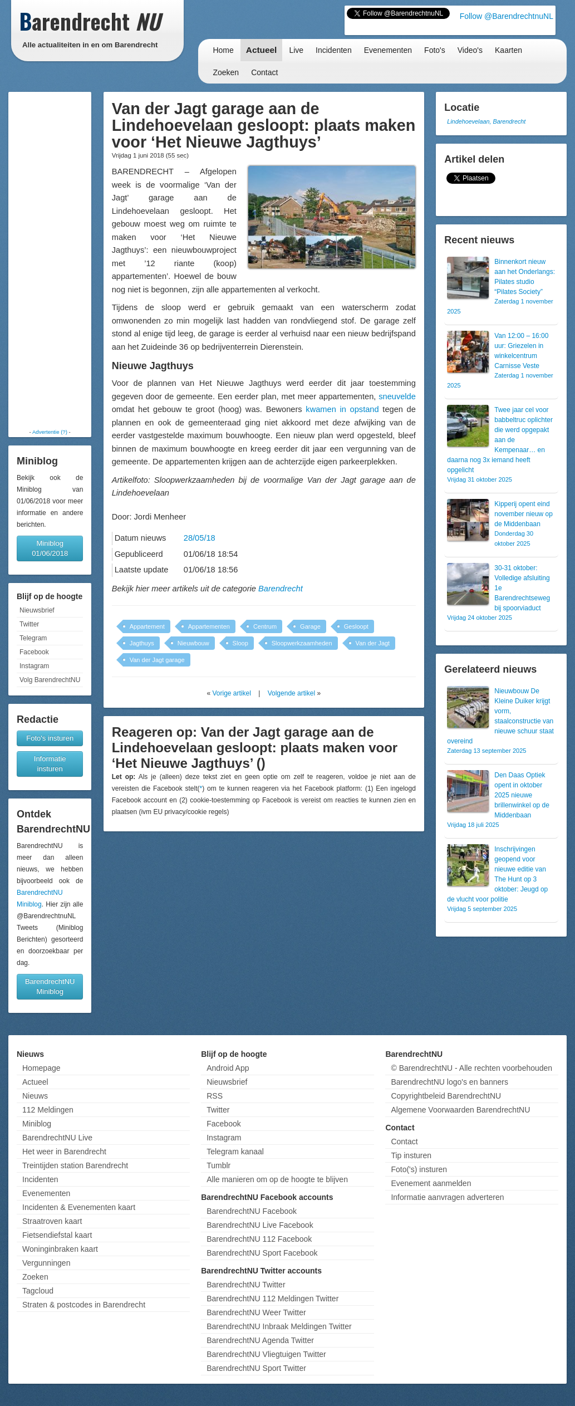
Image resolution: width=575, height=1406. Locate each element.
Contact (264, 72)
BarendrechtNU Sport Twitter (256, 1368)
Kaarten (508, 50)
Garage (310, 626)
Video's (470, 50)
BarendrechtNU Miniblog (50, 986)
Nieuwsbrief (37, 610)
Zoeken (226, 72)
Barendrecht (280, 588)
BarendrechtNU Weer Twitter (256, 1312)
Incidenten (334, 50)
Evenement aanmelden (431, 1183)
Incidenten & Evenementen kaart (78, 1207)
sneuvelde (397, 396)
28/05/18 (199, 537)
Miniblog (36, 1123)
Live (296, 50)
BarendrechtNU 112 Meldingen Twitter (272, 1298)
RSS (215, 1095)
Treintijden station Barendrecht (75, 1165)
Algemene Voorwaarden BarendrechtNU (460, 1109)
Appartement (147, 626)
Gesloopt (356, 626)
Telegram (33, 638)
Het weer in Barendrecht (64, 1151)
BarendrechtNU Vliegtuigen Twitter (266, 1354)
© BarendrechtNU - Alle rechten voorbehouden (471, 1068)
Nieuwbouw (193, 643)
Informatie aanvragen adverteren (447, 1197)
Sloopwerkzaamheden (302, 643)
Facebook (34, 652)
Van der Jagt (373, 643)
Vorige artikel (232, 693)
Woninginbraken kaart (60, 1249)
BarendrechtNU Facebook (252, 1211)
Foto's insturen (49, 738)
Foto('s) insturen (419, 1169)
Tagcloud (37, 1290)
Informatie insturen (50, 764)
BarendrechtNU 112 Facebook (259, 1238)
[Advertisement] (50, 260)
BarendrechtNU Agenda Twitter (260, 1340)
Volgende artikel (291, 693)
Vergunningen (46, 1262)
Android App (228, 1068)
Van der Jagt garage (157, 660)
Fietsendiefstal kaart (57, 1235)
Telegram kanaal (235, 1151)
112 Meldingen (47, 1109)
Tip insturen (411, 1155)
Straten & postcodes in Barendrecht (83, 1304)
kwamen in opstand (342, 409)
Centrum (265, 626)
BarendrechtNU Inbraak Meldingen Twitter (279, 1326)
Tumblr (218, 1165)
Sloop (240, 643)
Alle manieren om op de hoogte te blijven (277, 1179)
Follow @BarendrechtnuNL (506, 16)
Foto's (434, 50)
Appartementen (209, 626)
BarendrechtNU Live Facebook (260, 1225)
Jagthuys (142, 643)
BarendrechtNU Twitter (246, 1284)
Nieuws (35, 1095)
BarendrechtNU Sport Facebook (262, 1252)
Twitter (29, 624)
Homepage (41, 1068)
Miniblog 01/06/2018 (50, 548)
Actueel (261, 50)
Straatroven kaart (52, 1221)
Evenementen (388, 50)
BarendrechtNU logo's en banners (449, 1081)
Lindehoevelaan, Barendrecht (486, 121)
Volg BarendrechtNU (49, 680)
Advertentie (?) (49, 432)
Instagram (34, 666)
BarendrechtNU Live (57, 1137)
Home (223, 50)
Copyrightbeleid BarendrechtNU (446, 1095)
